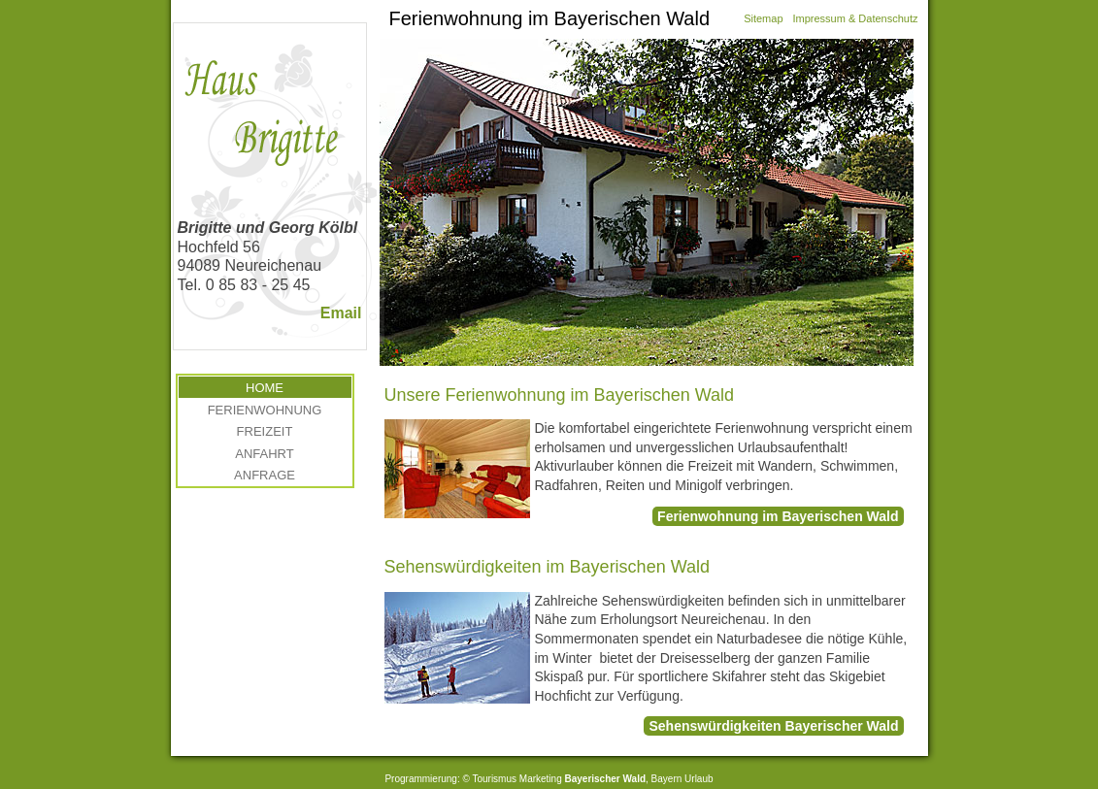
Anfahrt (264, 453)
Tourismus (494, 778)
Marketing (540, 778)
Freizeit (265, 431)
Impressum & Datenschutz (855, 18)
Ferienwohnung (265, 410)
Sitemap (763, 18)
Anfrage (264, 475)
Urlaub (698, 778)
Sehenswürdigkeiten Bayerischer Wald (773, 726)
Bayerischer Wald (605, 778)
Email (341, 313)
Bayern (666, 778)
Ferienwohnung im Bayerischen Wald (777, 516)
